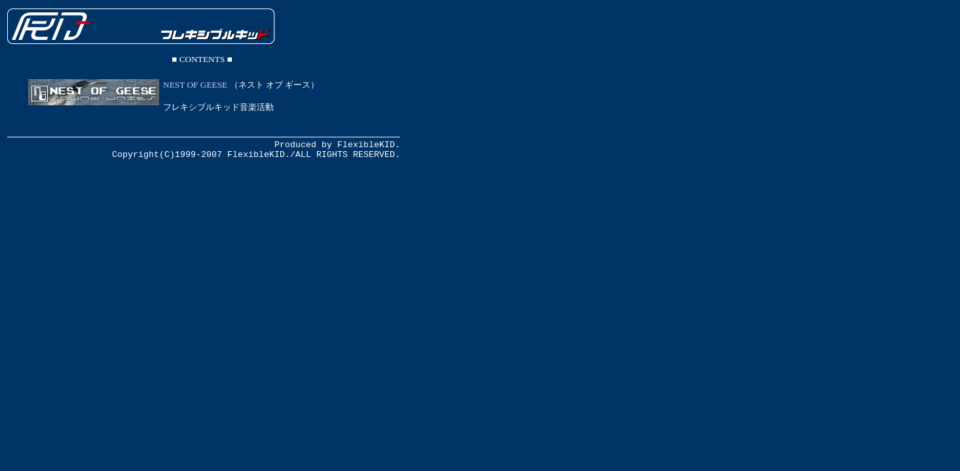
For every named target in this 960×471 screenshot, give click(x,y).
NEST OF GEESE (195, 85)
